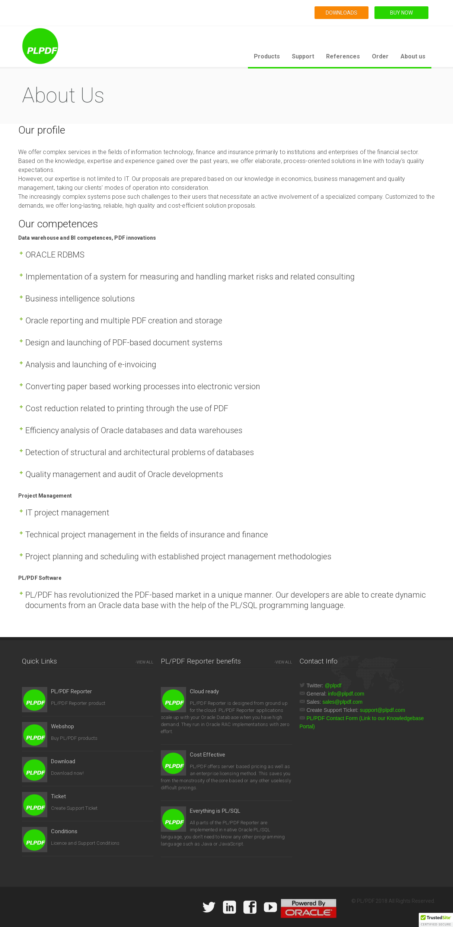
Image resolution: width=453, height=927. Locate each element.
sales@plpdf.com (342, 702)
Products (267, 56)
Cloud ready (204, 691)
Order (380, 56)
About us (413, 56)
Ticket (58, 796)
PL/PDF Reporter (71, 691)
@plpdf (333, 685)
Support (303, 56)
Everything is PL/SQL (215, 811)
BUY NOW (401, 13)
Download (63, 761)
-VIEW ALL (144, 662)
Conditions (64, 831)
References (343, 56)
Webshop (62, 726)
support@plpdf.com (382, 710)
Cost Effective (207, 754)
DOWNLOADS (341, 13)
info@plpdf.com (346, 694)
